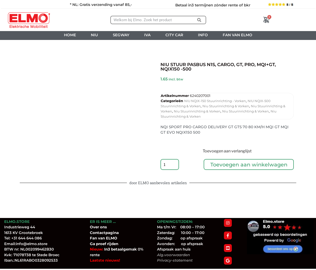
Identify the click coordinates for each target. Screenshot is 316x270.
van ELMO (107, 239)
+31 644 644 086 (26, 239)
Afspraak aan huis (174, 250)
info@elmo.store (31, 245)
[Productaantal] (170, 165)
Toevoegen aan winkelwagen (249, 165)
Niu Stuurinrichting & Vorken (225, 106)
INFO (203, 35)
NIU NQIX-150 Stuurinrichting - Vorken (215, 101)
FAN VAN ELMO (237, 35)
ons (103, 228)
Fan (93, 239)
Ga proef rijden (104, 245)
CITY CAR (174, 35)
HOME (70, 35)
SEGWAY (121, 35)
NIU (94, 35)
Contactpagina (104, 234)
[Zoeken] (199, 20)
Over (95, 228)
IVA (147, 35)
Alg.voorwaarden (173, 256)
